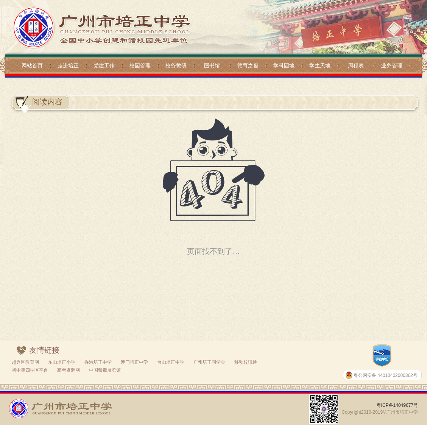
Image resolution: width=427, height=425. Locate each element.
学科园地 (284, 65)
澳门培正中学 (134, 362)
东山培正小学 (61, 362)
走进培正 (68, 65)
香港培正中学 (98, 362)
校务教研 (176, 65)
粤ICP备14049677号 (397, 405)
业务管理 (391, 65)
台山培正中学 (170, 362)
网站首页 (32, 65)
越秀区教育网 (25, 362)
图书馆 (212, 65)
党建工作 (104, 65)
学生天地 (319, 65)
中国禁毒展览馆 (105, 370)
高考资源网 (68, 370)
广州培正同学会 (209, 362)
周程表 (356, 65)
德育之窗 (248, 65)
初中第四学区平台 (30, 370)
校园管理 (140, 65)
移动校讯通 (245, 362)
